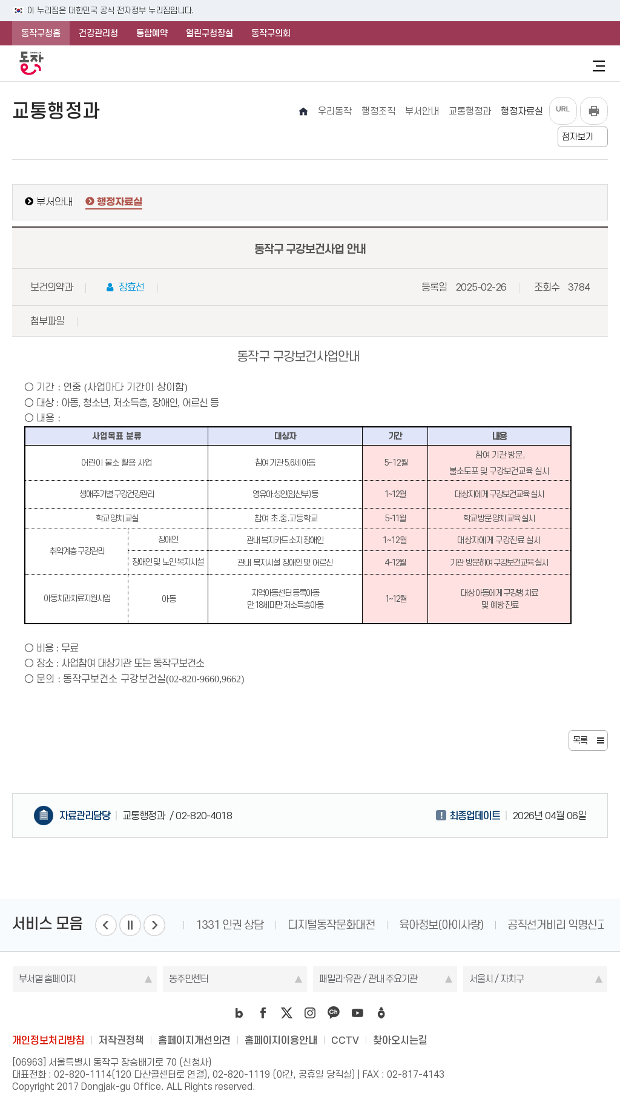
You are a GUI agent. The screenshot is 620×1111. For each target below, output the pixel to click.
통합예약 (152, 33)
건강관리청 (98, 33)
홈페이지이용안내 (281, 1040)
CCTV (345, 1040)
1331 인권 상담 (229, 925)
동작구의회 (271, 33)
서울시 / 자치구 (496, 978)
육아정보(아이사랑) (441, 925)
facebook (262, 1013)
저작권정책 (121, 1040)
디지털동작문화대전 (331, 925)
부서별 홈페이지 (47, 978)
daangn (381, 1013)
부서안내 (54, 201)
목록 (580, 740)
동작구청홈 (41, 33)
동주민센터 (188, 978)
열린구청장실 (209, 33)
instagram (310, 1013)
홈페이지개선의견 (194, 1040)
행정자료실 (119, 202)
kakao (333, 1013)
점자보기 (577, 136)
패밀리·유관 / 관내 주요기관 (368, 978)
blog (239, 1013)
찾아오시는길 (400, 1040)
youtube (357, 1013)
